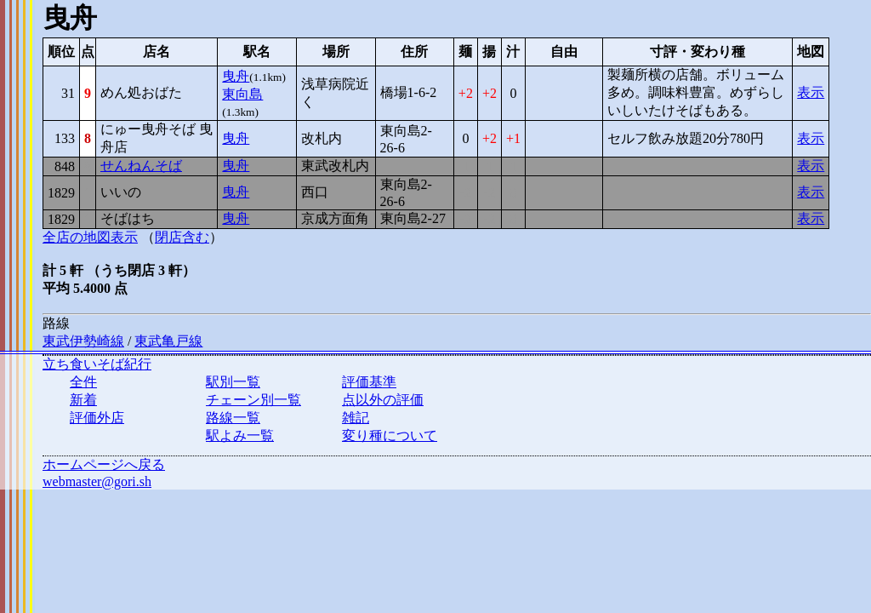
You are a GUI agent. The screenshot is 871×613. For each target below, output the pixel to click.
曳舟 (235, 76)
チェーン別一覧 (253, 399)
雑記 (355, 417)
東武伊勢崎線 (83, 341)
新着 (83, 399)
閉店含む (182, 237)
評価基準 (369, 382)
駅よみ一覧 (240, 435)
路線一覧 (233, 417)
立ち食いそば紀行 (97, 364)
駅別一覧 (233, 382)
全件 (83, 382)
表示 (810, 92)
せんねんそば (141, 165)
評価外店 (97, 417)
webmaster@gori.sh (97, 481)
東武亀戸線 (168, 341)
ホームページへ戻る (104, 464)
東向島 (242, 94)
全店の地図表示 (90, 237)
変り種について (389, 435)
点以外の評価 (383, 399)
